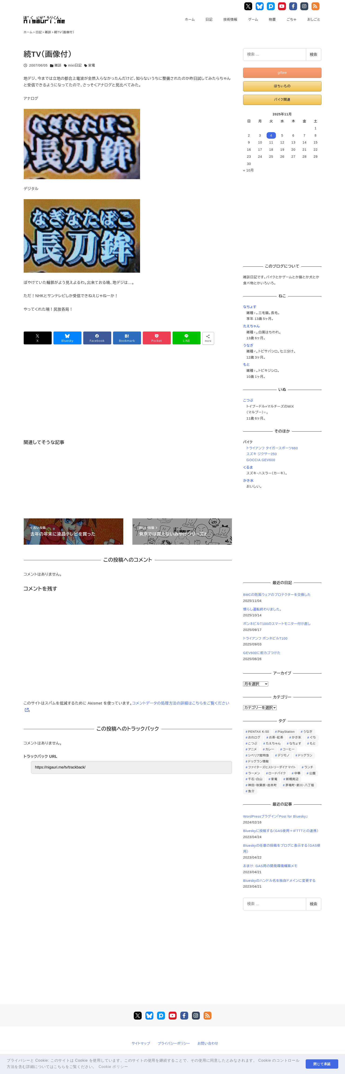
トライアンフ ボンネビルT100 (265, 638)
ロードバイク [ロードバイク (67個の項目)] (277, 773)
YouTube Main (283, 6)
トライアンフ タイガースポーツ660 (272, 448)
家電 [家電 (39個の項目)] (274, 779)
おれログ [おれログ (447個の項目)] (254, 737)
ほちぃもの (282, 86)
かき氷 (248, 481)
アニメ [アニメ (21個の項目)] (252, 749)
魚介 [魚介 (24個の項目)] (251, 791)
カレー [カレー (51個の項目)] (269, 749)
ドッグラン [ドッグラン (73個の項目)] (305, 755)
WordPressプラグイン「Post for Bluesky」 (276, 816)
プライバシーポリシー (174, 1043)
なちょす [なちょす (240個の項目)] (295, 743)
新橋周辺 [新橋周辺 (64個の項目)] (292, 779)
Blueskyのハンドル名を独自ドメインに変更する (279, 881)
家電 (91, 65)
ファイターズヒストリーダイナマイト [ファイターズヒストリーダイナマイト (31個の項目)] (272, 767)
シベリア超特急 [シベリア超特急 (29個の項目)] (258, 755)
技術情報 (230, 19)
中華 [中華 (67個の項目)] (297, 773)
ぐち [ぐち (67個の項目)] (313, 737)
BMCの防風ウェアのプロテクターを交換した (277, 595)
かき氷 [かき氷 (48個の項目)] (296, 737)
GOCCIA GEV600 (261, 460)
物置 (272, 19)
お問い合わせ (208, 1043)
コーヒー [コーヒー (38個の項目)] (289, 749)
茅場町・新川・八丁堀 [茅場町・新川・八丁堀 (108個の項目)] (299, 785)
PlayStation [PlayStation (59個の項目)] (286, 731)
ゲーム (253, 19)
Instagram (305, 6)
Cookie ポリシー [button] (113, 1067)
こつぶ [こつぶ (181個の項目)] (252, 743)
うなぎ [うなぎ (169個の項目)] (307, 731)
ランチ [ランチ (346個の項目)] (308, 767)
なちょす (249, 307)
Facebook (294, 6)
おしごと (313, 19)
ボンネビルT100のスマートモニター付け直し (277, 624)
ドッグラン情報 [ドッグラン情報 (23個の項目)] (258, 761)
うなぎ (248, 345)
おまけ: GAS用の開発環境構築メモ (270, 866)
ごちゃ (292, 19)
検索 (313, 55)
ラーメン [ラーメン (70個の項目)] (254, 773)
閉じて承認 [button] (322, 1064)
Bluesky (260, 6)
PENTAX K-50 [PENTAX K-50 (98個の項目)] (258, 731)
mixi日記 (75, 65)
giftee (282, 72)
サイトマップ (141, 1043)
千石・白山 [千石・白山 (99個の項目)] (255, 779)
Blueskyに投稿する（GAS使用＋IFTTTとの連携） (280, 831)
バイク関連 (282, 99)
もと (246, 364)
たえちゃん (251, 326)
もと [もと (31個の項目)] (313, 743)
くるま (248, 467)
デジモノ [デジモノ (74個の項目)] (284, 755)
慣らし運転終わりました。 (262, 609)
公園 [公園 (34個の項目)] (312, 773)
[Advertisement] (121, 398)
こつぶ (248, 400)
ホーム (190, 19)
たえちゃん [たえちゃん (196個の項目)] (273, 743)
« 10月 (248, 170)
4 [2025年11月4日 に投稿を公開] (271, 135)
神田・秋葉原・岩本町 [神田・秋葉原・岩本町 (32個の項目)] (262, 785)
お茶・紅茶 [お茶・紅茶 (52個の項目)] (276, 737)
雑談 (58, 65)
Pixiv (271, 6)
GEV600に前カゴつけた (262, 653)
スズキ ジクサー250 (262, 454)
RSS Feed (316, 6)
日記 (209, 19)
